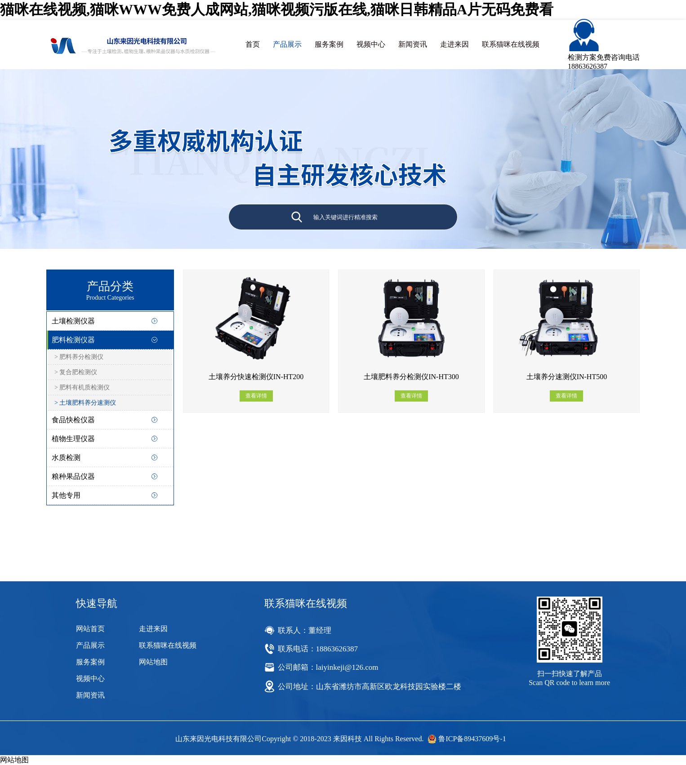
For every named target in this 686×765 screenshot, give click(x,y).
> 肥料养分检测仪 (78, 357)
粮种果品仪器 (73, 476)
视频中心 (370, 44)
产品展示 (287, 44)
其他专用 (66, 495)
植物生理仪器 (73, 438)
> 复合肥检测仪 (75, 372)
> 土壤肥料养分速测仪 (85, 402)
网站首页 (90, 628)
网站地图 (153, 662)
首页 (252, 44)
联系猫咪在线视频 (510, 44)
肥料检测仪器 (73, 340)
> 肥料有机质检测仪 (82, 387)
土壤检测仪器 (73, 321)
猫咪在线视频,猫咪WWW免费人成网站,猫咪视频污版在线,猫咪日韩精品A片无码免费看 (276, 9)
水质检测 (66, 457)
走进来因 (454, 44)
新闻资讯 (412, 44)
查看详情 (256, 396)
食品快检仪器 (73, 420)
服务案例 (329, 44)
